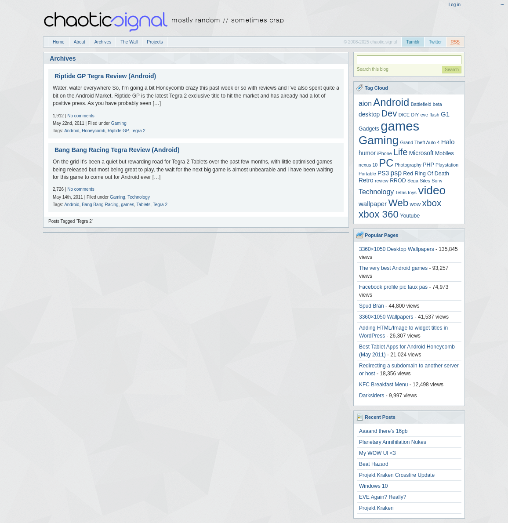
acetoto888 (502, 4)
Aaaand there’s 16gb (383, 431)
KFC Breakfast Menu (383, 384)
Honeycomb (93, 130)
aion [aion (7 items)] (365, 103)
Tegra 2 (138, 130)
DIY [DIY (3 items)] (415, 114)
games (127, 204)
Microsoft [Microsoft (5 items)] (421, 153)
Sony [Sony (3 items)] (437, 180)
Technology (138, 197)
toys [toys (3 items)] (412, 192)
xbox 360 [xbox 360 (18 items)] (379, 214)
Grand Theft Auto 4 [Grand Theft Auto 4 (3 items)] (420, 142)
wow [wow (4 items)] (415, 204)
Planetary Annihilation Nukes (392, 442)
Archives (102, 42)
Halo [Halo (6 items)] (448, 141)
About (79, 42)
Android (71, 130)
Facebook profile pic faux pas (393, 287)
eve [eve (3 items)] (424, 114)
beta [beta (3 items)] (437, 104)
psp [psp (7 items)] (396, 173)
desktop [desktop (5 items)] (369, 114)
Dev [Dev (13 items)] (389, 113)
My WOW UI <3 (377, 453)
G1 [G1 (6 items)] (445, 114)
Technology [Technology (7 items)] (376, 192)
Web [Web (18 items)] (398, 202)
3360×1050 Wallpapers (386, 317)
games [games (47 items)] (400, 126)
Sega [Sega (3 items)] (412, 180)
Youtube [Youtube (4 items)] (410, 216)
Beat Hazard (373, 464)
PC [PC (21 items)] (386, 163)
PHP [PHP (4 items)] (428, 165)
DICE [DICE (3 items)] (404, 114)
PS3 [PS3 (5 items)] (383, 173)
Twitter (435, 42)
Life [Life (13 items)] (400, 152)
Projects (155, 42)
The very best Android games (393, 268)
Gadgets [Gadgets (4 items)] (369, 129)
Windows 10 (373, 486)
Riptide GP (118, 130)
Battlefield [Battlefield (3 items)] (421, 104)
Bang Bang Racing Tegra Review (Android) (116, 149)
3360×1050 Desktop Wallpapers (396, 249)
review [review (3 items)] (381, 180)
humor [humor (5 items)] (367, 153)
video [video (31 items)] (432, 190)
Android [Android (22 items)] (391, 102)
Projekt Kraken (376, 508)
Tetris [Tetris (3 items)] (401, 192)
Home (59, 42)
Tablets (144, 204)
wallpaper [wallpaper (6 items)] (373, 203)
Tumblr (413, 42)
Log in (455, 4)
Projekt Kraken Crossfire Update (397, 475)
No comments (80, 115)
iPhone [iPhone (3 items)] (384, 153)
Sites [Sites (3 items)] (425, 180)
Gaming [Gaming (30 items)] (379, 140)
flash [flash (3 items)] (434, 114)
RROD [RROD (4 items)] (398, 181)
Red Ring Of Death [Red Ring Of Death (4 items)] (426, 174)
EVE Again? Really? (382, 497)
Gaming (119, 123)
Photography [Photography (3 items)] (408, 164)
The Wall (129, 42)
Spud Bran (371, 306)
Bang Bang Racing (100, 204)
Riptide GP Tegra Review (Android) (105, 76)
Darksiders (371, 395)
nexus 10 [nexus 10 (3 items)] (368, 164)
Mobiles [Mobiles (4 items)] (444, 153)
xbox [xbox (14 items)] (432, 203)
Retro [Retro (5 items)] (366, 180)
